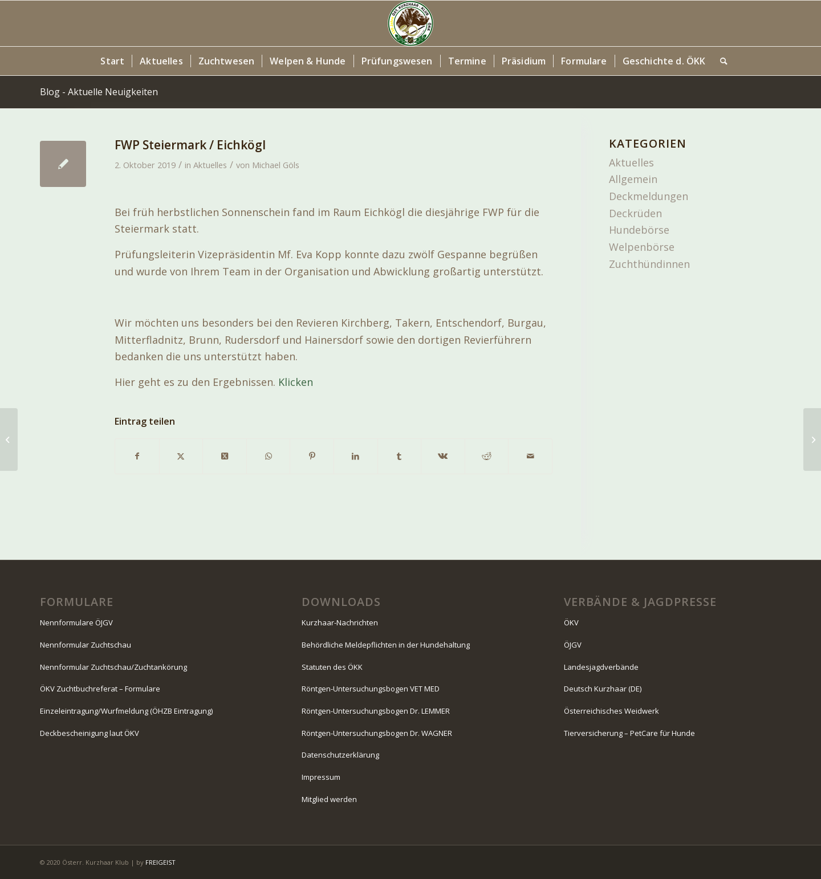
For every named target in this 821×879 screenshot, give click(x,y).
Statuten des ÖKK (332, 667)
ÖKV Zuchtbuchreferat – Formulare (100, 688)
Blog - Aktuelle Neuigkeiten (99, 92)
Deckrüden (635, 213)
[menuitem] (112, 61)
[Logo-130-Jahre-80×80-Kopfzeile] (410, 23)
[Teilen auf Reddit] (487, 456)
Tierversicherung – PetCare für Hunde (629, 733)
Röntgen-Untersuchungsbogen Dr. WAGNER (377, 733)
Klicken (295, 382)
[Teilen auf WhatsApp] (268, 456)
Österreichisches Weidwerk (611, 711)
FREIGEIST (160, 862)
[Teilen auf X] (181, 456)
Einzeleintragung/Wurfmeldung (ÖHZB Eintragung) (126, 711)
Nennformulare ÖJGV (76, 622)
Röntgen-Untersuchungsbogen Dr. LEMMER (376, 711)
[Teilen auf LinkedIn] (355, 456)
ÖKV (571, 622)
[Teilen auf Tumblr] (399, 456)
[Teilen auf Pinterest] (312, 456)
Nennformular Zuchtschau (85, 645)
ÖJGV (573, 645)
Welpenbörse (641, 247)
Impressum (321, 777)
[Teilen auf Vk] (443, 456)
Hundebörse (639, 230)
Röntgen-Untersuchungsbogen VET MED (371, 688)
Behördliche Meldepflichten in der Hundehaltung (386, 645)
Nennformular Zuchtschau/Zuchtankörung (113, 667)
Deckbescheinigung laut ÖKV (89, 733)
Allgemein (633, 179)
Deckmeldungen (648, 196)
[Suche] (720, 61)
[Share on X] (224, 456)
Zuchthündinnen (649, 264)
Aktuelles (210, 164)
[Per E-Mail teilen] (530, 456)
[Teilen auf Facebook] (137, 456)
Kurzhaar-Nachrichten (340, 622)
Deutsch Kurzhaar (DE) (602, 688)
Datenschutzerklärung (340, 755)
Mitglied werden (329, 799)
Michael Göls (275, 164)
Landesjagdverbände (601, 667)
